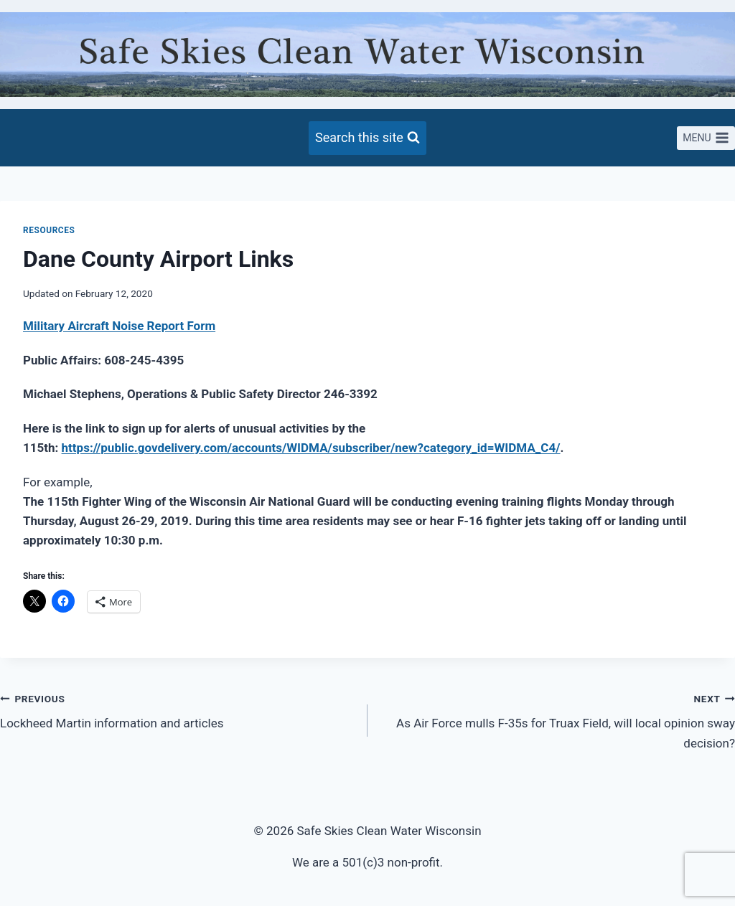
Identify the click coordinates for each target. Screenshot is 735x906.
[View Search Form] (367, 138)
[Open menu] (706, 138)
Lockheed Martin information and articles (177, 710)
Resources (49, 230)
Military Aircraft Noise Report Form (119, 325)
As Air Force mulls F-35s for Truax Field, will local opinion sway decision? (557, 719)
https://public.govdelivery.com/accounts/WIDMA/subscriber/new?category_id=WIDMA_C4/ (311, 447)
